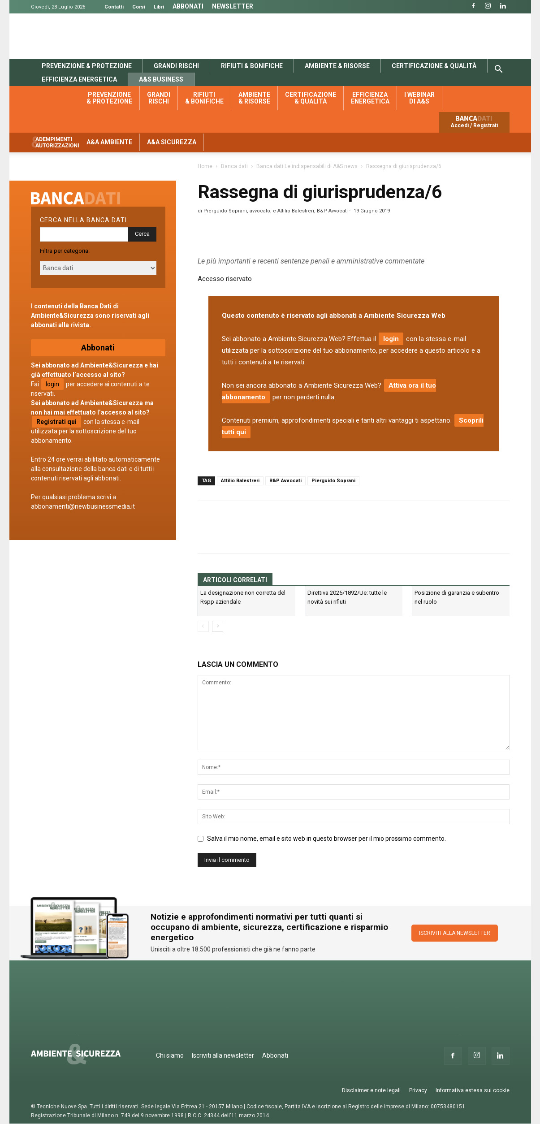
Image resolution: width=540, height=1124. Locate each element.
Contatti (114, 7)
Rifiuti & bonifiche (252, 65)
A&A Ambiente (109, 142)
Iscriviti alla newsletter (223, 1055)
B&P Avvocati (285, 481)
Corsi (138, 7)
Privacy (418, 1090)
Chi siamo (170, 1055)
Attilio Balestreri (240, 481)
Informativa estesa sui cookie (473, 1090)
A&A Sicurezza (171, 142)
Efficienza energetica (79, 79)
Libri (159, 7)
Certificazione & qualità (434, 65)
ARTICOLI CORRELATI (235, 580)
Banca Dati (146, 34)
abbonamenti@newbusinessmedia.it (83, 506)
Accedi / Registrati (474, 125)
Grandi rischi (176, 65)
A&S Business (161, 79)
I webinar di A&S (419, 98)
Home (205, 166)
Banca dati (60, 98)
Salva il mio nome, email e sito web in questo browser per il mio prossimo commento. (326, 838)
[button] (499, 70)
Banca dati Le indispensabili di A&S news (307, 166)
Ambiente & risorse (337, 65)
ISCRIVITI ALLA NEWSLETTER (454, 933)
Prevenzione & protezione (87, 65)
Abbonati (188, 6)
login (391, 339)
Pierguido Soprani (333, 481)
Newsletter (232, 6)
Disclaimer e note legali (371, 1090)
